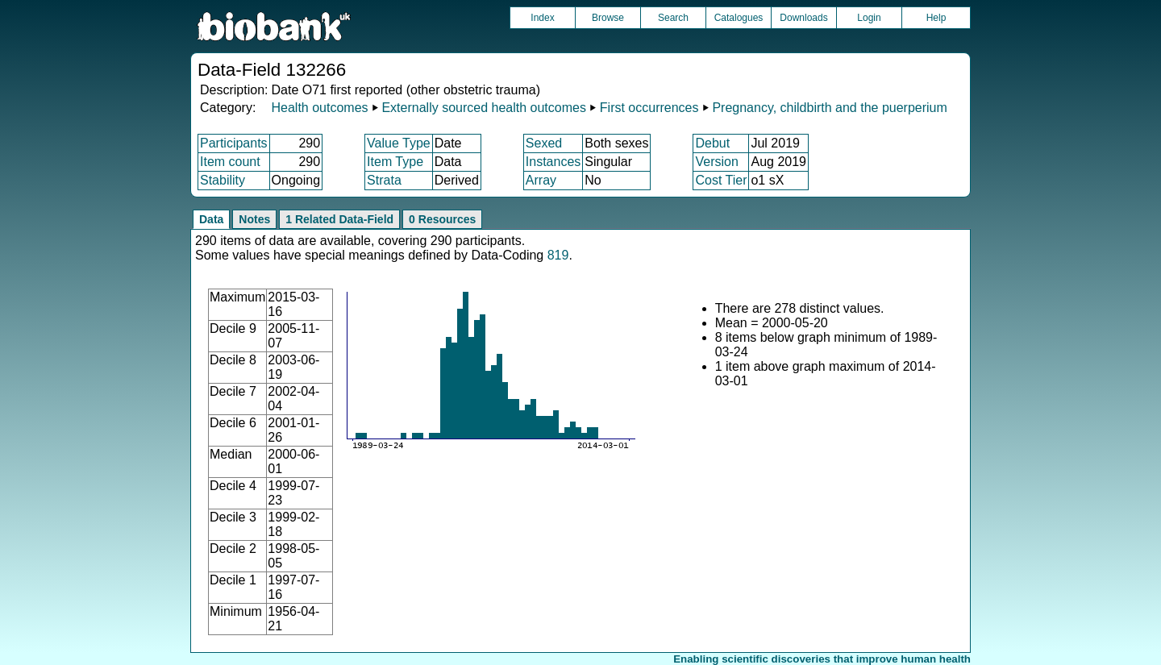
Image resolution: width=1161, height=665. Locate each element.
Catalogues (739, 17)
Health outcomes (319, 107)
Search (673, 17)
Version (716, 161)
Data (211, 219)
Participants (234, 143)
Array (541, 180)
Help (936, 17)
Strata (384, 180)
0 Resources (442, 219)
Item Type (395, 161)
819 (558, 255)
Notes (254, 219)
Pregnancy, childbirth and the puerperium (829, 107)
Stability (222, 180)
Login (868, 17)
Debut (712, 143)
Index (542, 17)
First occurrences (649, 107)
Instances (553, 161)
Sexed (544, 143)
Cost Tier (721, 180)
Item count (230, 161)
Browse (608, 17)
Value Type (399, 143)
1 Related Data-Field (339, 219)
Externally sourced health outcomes (483, 107)
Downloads (803, 17)
